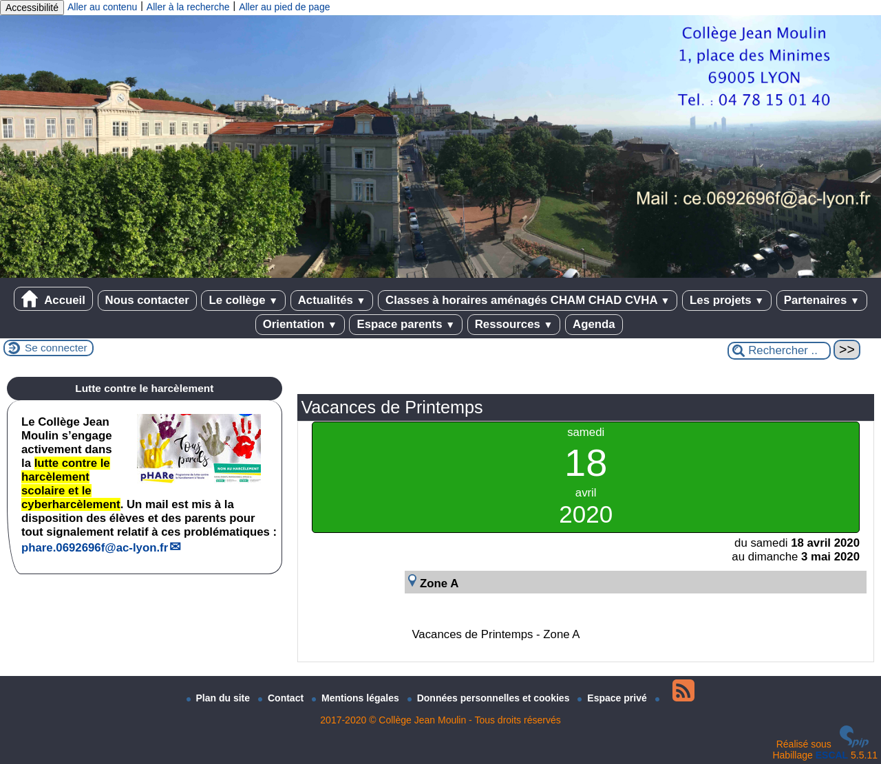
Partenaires (822, 300)
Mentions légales (357, 697)
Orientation (300, 324)
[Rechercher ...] (779, 351)
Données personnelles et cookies (490, 697)
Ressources (514, 324)
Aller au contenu (102, 6)
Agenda (594, 324)
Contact (282, 697)
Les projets (727, 300)
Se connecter (56, 347)
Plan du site (220, 697)
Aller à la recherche (188, 6)
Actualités (332, 300)
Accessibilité (32, 7)
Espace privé (613, 697)
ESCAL (832, 755)
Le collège (243, 300)
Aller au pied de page (284, 6)
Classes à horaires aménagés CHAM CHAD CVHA (527, 300)
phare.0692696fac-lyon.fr (94, 547)
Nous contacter (147, 300)
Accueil (53, 298)
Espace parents (406, 324)
